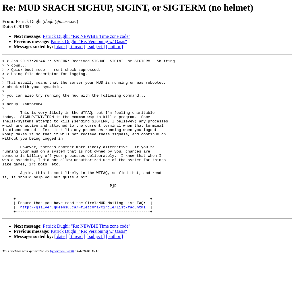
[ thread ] (76, 46)
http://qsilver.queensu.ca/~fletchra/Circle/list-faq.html (83, 237)
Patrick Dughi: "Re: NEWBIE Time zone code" (86, 36)
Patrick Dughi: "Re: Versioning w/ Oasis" (89, 41)
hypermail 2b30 (62, 282)
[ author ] (114, 46)
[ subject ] (95, 46)
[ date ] (60, 46)
